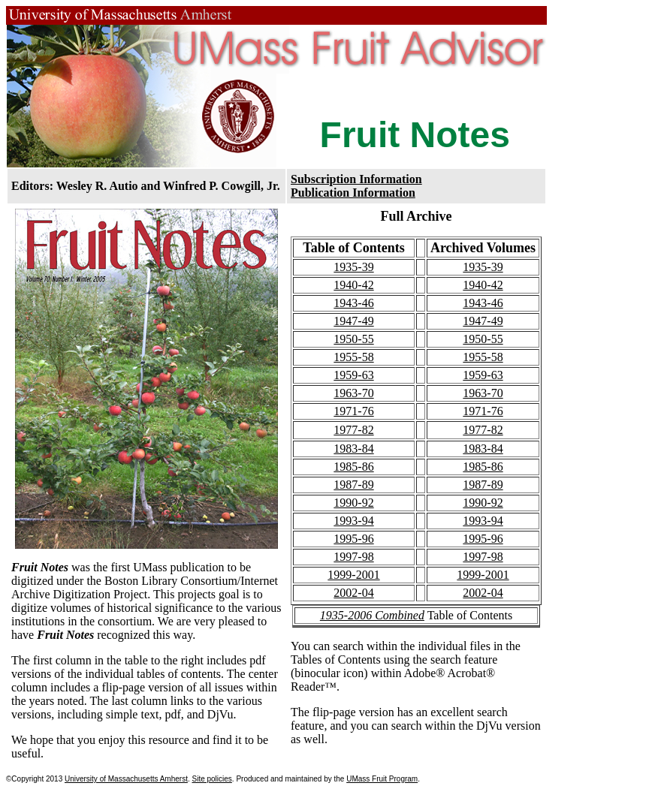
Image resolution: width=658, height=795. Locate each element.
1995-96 (353, 538)
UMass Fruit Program (382, 779)
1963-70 (353, 393)
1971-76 (353, 411)
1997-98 (353, 556)
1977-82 (353, 429)
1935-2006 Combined (372, 615)
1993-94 (353, 520)
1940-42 (353, 285)
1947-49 (353, 321)
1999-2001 (353, 574)
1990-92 (353, 502)
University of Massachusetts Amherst (126, 779)
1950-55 (353, 339)
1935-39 (353, 266)
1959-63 (353, 375)
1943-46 (353, 303)
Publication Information (353, 192)
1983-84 (353, 448)
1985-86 (353, 466)
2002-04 (353, 592)
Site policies (211, 779)
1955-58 (353, 357)
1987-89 (353, 484)
